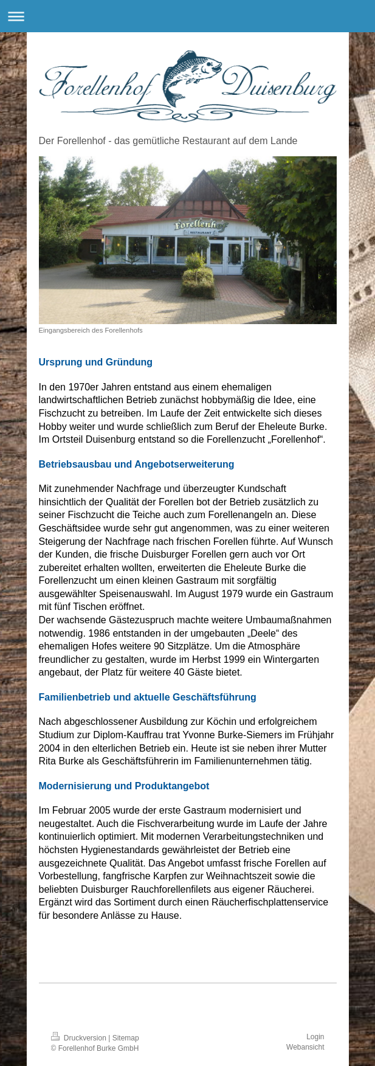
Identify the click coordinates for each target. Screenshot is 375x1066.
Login (315, 1037)
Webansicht (305, 1047)
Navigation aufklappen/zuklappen (187, 16)
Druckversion (80, 1038)
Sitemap (125, 1038)
